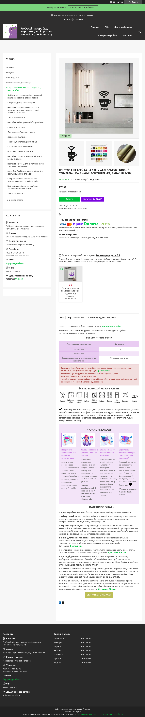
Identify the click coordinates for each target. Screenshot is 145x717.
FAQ (107, 27)
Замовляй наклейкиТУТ (83, 7)
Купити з (92, 199)
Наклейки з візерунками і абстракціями (25, 122)
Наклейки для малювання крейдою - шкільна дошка (25, 157)
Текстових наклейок (111, 326)
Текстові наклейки (16, 117)
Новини (10, 67)
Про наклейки (103, 371)
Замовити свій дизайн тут (19, 82)
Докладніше (76, 546)
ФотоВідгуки (12, 77)
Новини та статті (14, 200)
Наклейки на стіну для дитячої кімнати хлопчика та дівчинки (26, 165)
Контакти (127, 35)
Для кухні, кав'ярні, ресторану (21, 132)
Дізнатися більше (117, 553)
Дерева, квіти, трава (17, 137)
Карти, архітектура (16, 127)
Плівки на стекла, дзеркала (20, 151)
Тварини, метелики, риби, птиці (22, 142)
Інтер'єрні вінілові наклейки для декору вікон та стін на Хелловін (23, 180)
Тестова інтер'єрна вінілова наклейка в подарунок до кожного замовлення (70, 293)
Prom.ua (86, 709)
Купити (69, 199)
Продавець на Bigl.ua (72, 712)
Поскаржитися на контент (89, 714)
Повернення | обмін (107, 35)
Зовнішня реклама (16, 193)
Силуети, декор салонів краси (21, 102)
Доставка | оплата (123, 27)
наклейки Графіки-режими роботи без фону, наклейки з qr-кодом (25, 172)
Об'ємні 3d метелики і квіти (20, 146)
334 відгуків (118, 2)
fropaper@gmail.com (15, 263)
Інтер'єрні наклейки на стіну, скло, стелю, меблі (23, 89)
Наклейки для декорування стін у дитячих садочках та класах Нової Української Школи (23, 110)
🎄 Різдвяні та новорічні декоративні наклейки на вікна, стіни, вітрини (25, 96)
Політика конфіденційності (112, 714)
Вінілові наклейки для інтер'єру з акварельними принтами (23, 187)
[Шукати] (138, 31)
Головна (95, 27)
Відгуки (10, 72)
